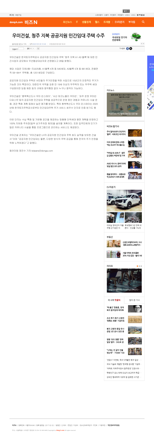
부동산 (110, 237)
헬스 (97, 22)
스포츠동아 (99, 15)
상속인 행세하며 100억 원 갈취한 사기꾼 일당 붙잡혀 (125, 377)
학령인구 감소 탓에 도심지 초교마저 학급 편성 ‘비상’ (125, 373)
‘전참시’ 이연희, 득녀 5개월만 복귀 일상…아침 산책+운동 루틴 (125, 360)
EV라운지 (119, 22)
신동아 (106, 15)
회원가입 (18, 15)
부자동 (131, 22)
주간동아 (113, 15)
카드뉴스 (110, 90)
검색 (143, 22)
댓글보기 (15, 49)
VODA (127, 15)
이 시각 (114, 300)
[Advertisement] (73, 6)
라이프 (110, 266)
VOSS (133, 15)
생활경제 (86, 22)
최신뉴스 (67, 22)
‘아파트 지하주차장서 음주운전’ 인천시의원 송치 (125, 368)
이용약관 (102, 425)
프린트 (38, 48)
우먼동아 (120, 15)
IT (77, 22)
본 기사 (134, 300)
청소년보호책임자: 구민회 (88, 425)
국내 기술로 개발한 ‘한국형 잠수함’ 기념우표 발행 (125, 364)
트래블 (106, 22)
